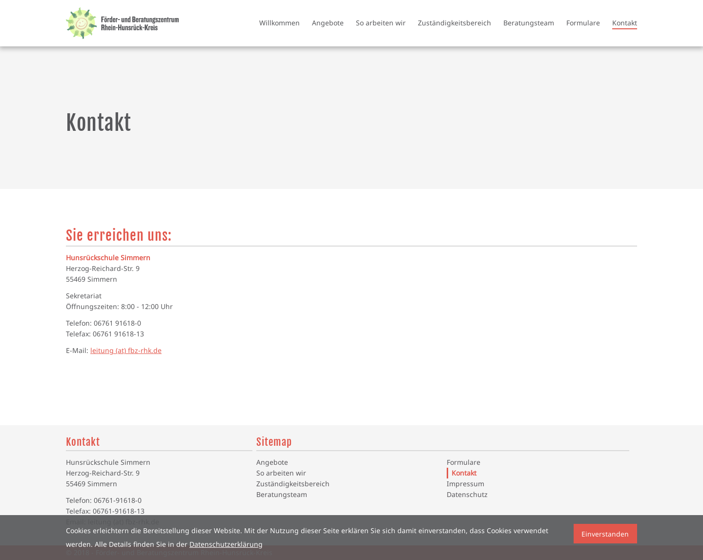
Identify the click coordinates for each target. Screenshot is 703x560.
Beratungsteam (528, 22)
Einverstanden (605, 534)
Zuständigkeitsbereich (454, 22)
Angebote (328, 22)
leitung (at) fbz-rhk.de (126, 350)
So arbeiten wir (381, 22)
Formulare (583, 22)
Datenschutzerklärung (226, 544)
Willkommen (279, 22)
